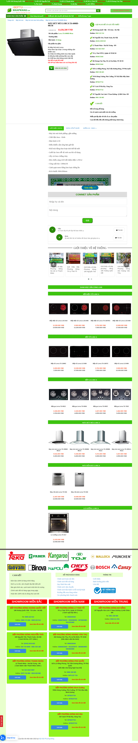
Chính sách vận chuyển (65, 587)
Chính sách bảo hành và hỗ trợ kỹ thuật (71, 590)
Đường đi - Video (89, 128)
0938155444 (101, 1)
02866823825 (62, 647)
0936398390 (73, 620)
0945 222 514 (100, 33)
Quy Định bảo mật (63, 584)
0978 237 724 (47, 4)
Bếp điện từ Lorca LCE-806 (79, 320)
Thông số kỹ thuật (73, 128)
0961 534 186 (36, 647)
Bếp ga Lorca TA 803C (100, 406)
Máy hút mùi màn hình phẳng (34, 20)
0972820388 (82, 620)
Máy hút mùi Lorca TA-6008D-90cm (56, 20)
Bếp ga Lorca (91, 380)
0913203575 (73, 647)
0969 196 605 (100, 72)
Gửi (87, 220)
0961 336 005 (100, 97)
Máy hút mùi (19, 20)
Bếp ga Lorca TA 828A (79, 406)
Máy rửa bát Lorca (91, 465)
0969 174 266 (29, 1)
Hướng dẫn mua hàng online (67, 592)
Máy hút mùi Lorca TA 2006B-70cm (100, 449)
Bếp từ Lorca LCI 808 (79, 363)
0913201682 (70, 622)
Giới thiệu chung (56, 128)
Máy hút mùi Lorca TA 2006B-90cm (79, 449)
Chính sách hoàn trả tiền (65, 579)
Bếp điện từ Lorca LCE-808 (121, 320)
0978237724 (66, 4)
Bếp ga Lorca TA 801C (58, 406)
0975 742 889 (78, 1)
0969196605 (99, 4)
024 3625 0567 (100, 49)
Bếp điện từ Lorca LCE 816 (58, 320)
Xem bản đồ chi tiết (37, 624)
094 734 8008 (54, 1)
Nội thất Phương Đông (46, 739)
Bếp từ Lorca (91, 337)
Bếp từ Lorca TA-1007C (100, 363)
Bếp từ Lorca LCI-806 (121, 363)
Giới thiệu (96, 579)
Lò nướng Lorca (91, 508)
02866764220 (62, 620)
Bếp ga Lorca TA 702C (121, 406)
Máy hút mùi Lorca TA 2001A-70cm (121, 449)
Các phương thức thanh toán (67, 595)
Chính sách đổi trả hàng (65, 581)
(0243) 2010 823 (101, 41)
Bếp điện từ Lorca (91, 294)
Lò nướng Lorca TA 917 (58, 535)
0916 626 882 (36, 673)
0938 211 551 (115, 619)
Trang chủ (11, 20)
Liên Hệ (96, 584)
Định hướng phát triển (101, 581)
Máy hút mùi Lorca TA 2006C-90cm (58, 449)
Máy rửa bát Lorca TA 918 (79, 492)
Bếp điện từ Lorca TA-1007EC (100, 320)
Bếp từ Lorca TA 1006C (58, 363)
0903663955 (82, 647)
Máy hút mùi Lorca (91, 423)
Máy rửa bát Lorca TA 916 (58, 492)
